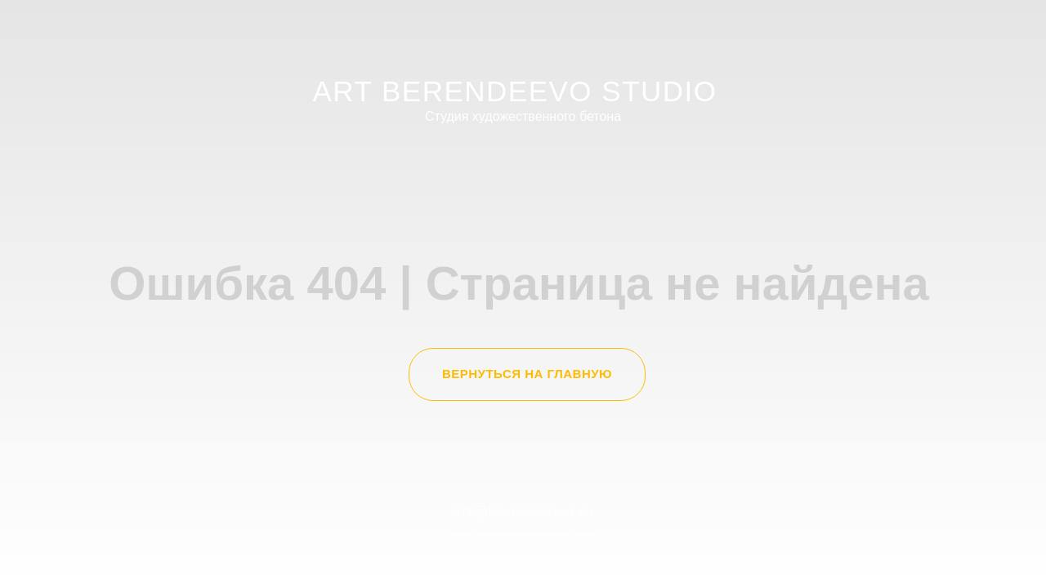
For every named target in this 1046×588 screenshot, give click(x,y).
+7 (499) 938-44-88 (523, 537)
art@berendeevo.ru (523, 512)
